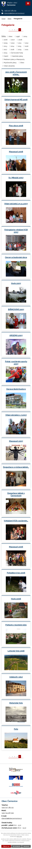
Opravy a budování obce (16, 257)
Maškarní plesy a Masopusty (14, 59)
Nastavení (26, 846)
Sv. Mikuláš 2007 (16, 177)
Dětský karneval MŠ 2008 (16, 99)
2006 (5, 40)
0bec (10, 36)
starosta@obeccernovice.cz (14, 13)
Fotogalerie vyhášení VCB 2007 (16, 231)
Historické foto (16, 703)
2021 (26, 49)
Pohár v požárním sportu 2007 (16, 362)
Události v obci (16, 677)
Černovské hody (17, 53)
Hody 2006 (16, 599)
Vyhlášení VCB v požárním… (16, 521)
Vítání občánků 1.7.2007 (16, 415)
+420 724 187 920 (8, 813)
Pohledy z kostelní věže (16, 625)
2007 (13, 40)
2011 (19, 43)
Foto (16, 729)
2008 (20, 40)
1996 (18, 36)
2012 (26, 43)
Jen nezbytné (16, 846)
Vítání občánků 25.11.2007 (16, 204)
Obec (9, 18)
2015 (19, 46)
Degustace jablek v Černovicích (16, 494)
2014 (12, 46)
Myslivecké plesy (10, 63)
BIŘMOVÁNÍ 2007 (16, 309)
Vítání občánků (9, 66)
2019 (19, 49)
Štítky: (4, 36)
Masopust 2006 (16, 547)
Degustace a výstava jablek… (16, 467)
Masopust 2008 (16, 151)
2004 (25, 36)
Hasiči (6, 56)
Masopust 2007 (16, 441)
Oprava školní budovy (16, 389)
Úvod (3, 18)
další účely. (19, 836)
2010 (13, 43)
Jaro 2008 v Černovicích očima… (16, 73)
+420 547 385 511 (10, 10)
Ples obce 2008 (16, 126)
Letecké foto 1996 (16, 651)
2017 (5, 49)
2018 (12, 49)
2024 (5, 53)
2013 (5, 46)
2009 (5, 43)
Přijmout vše (6, 846)
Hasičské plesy (17, 56)
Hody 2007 (16, 283)
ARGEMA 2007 (16, 335)
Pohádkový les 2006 (16, 573)
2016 (26, 46)
